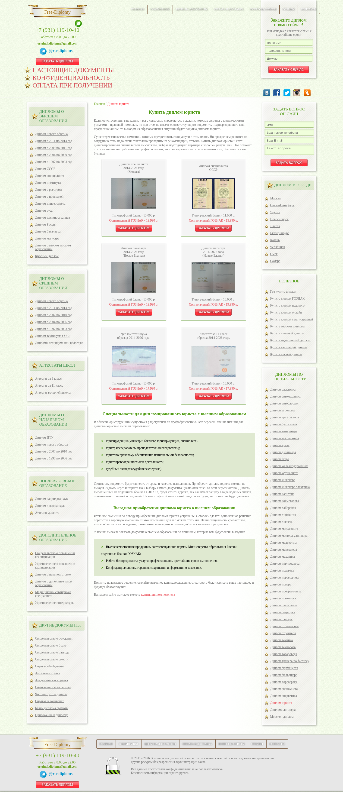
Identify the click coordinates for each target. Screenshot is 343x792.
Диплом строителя (283, 634)
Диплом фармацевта (284, 669)
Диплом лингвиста (283, 516)
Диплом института (48, 182)
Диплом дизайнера (283, 453)
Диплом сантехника (284, 606)
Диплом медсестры (283, 544)
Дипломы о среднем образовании (53, 283)
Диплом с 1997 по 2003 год (53, 162)
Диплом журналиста (284, 474)
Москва (275, 199)
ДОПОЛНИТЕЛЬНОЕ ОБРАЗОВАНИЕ (57, 537)
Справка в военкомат (49, 701)
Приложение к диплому (51, 715)
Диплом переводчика (284, 579)
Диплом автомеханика (285, 398)
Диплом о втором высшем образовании (53, 247)
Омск (274, 255)
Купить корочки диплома (287, 328)
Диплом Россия (46, 224)
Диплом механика (282, 558)
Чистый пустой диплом (51, 694)
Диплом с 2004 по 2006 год (53, 322)
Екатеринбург (279, 234)
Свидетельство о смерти (52, 659)
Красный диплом (47, 256)
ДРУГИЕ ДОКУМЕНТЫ (60, 625)
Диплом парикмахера (285, 565)
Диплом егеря (279, 460)
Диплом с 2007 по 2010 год (53, 315)
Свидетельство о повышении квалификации (55, 555)
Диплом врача (280, 446)
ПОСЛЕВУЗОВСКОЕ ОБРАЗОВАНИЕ (57, 483)
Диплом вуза (44, 210)
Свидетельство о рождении (53, 638)
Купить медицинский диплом (290, 341)
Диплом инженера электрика (290, 488)
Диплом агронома (282, 412)
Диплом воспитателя (284, 439)
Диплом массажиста (284, 530)
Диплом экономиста (284, 690)
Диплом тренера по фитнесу (289, 662)
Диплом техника (281, 641)
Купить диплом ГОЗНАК (287, 300)
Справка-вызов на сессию (53, 687)
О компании (160, 9)
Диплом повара (280, 586)
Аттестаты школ (57, 365)
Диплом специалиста (49, 176)
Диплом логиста (281, 523)
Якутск (275, 213)
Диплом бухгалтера (283, 425)
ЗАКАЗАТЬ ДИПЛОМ (57, 61)
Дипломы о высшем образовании (53, 116)
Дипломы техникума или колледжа (59, 343)
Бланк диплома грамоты (51, 708)
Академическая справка (51, 680)
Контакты (308, 9)
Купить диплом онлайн (286, 314)
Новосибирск (279, 220)
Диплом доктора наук (50, 506)
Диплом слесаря (281, 620)
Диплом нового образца (51, 134)
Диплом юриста (281, 704)
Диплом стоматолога (284, 627)
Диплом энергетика (283, 697)
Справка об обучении (50, 666)
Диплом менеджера (283, 551)
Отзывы (289, 9)
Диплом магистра (47, 238)
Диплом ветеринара (283, 432)
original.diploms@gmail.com (57, 43)
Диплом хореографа (284, 683)
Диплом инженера (282, 481)
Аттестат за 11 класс (49, 385)
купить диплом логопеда (158, 594)
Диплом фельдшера (283, 676)
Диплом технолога (283, 648)
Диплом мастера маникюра (289, 537)
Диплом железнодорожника (289, 467)
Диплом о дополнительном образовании (53, 583)
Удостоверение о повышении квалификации (55, 565)
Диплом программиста (286, 593)
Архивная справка (47, 673)
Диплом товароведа (283, 655)
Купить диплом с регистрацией (291, 321)
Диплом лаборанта (283, 509)
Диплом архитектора (284, 418)
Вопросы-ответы (263, 9)
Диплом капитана (282, 495)
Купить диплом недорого (287, 307)
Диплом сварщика (282, 613)
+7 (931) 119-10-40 (57, 30)
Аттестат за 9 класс (48, 378)
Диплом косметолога (284, 502)
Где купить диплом (283, 293)
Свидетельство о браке (50, 645)
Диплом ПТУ (44, 437)
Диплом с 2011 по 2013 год (53, 141)
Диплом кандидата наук (51, 499)
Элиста (275, 227)
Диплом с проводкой (49, 196)
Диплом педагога (282, 572)
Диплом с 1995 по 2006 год (53, 458)
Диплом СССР (45, 169)
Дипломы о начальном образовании (53, 420)
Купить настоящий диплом (288, 348)
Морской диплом (282, 718)
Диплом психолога (283, 599)
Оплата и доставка (229, 9)
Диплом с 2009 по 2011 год (53, 148)
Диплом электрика (283, 391)
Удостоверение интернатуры (54, 603)
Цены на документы (192, 9)
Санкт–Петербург (282, 206)
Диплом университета (50, 203)
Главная (137, 9)
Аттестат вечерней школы (53, 392)
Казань (275, 241)
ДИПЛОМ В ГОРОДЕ (293, 186)
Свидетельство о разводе (52, 652)
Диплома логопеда (283, 711)
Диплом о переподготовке (53, 574)
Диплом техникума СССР (52, 336)
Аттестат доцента (47, 512)
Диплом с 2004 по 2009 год (53, 155)
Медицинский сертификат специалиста (53, 594)
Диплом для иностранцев (52, 217)
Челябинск (277, 248)
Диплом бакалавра (48, 231)
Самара (275, 262)
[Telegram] (44, 52)
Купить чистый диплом (286, 355)
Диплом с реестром (48, 189)
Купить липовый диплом (287, 334)
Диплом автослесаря (284, 405)
